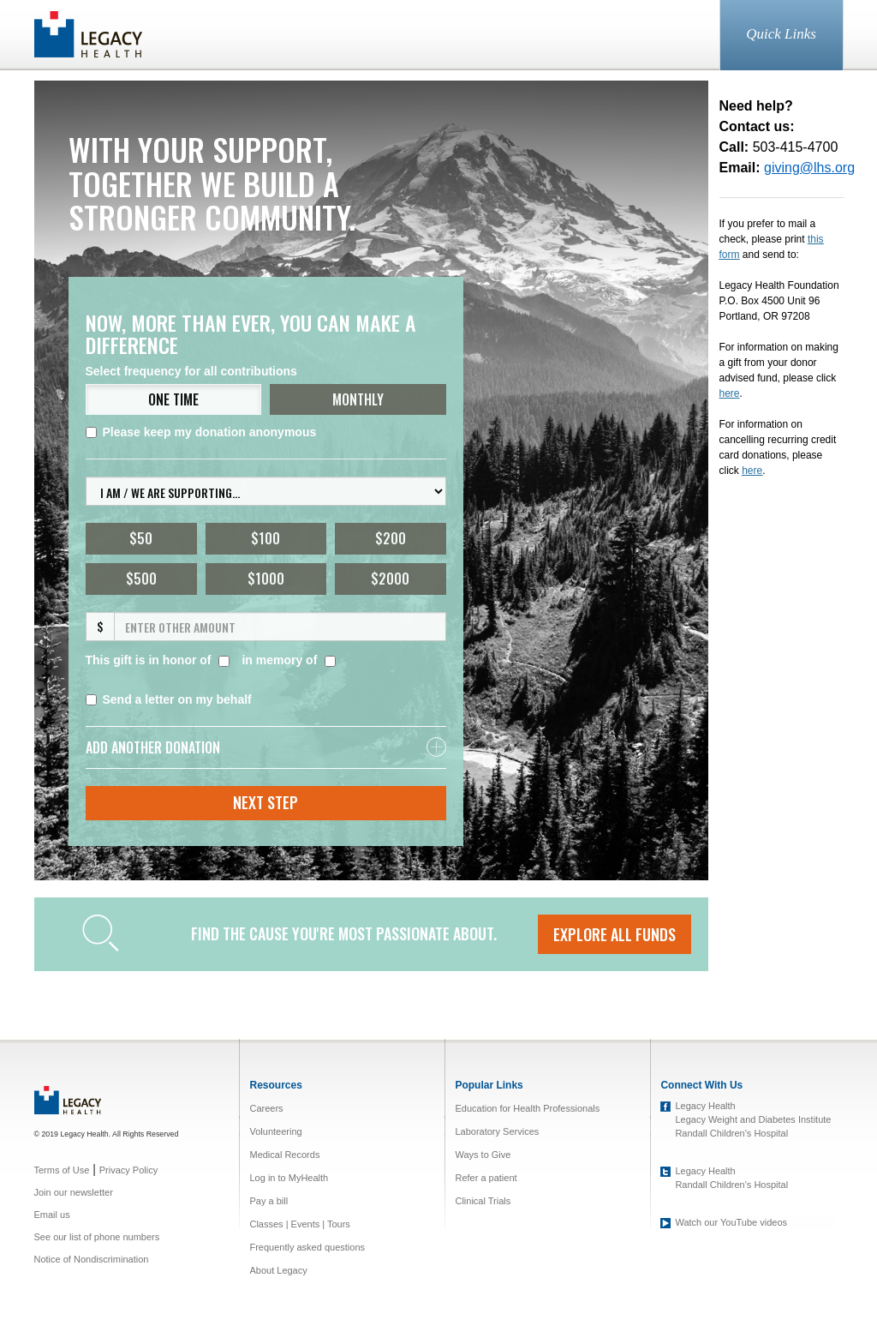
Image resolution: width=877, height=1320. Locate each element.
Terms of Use (62, 1170)
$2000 (390, 578)
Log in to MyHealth (288, 1178)
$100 (265, 538)
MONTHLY (358, 399)
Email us (52, 1214)
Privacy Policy (128, 1170)
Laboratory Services (497, 1131)
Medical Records (284, 1154)
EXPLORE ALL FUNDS (614, 934)
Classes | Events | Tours (299, 1224)
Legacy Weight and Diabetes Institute (753, 1119)
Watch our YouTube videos (731, 1222)
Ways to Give (482, 1154)
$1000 (266, 578)
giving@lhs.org (809, 167)
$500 (141, 578)
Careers (266, 1108)
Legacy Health (705, 1106)
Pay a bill (268, 1201)
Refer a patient (485, 1178)
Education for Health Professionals (527, 1108)
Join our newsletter (73, 1192)
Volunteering (275, 1131)
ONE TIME (173, 399)
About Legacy (278, 1270)
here (752, 471)
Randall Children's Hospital (731, 1133)
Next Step (265, 802)
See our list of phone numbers (97, 1237)
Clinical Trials (482, 1201)
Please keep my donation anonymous (201, 432)
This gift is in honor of (149, 660)
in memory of (279, 660)
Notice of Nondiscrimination (91, 1259)
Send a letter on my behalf (169, 699)
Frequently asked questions (307, 1247)
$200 (390, 538)
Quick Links (781, 34)
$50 (140, 538)
